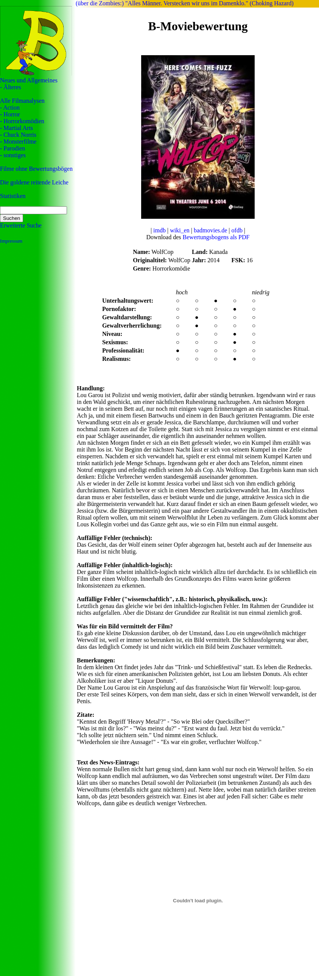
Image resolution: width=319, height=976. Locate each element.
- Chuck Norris (18, 134)
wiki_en (180, 230)
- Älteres (10, 87)
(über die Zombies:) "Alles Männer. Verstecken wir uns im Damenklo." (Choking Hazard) (185, 3)
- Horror (10, 114)
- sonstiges (13, 155)
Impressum (11, 241)
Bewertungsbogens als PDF (216, 237)
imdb (159, 230)
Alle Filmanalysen (22, 100)
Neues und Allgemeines (29, 80)
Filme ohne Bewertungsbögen (36, 169)
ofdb (237, 230)
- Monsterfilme (18, 141)
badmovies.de (210, 230)
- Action (10, 107)
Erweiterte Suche (21, 225)
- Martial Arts (16, 128)
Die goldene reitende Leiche (34, 182)
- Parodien (12, 148)
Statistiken (13, 196)
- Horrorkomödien (22, 121)
